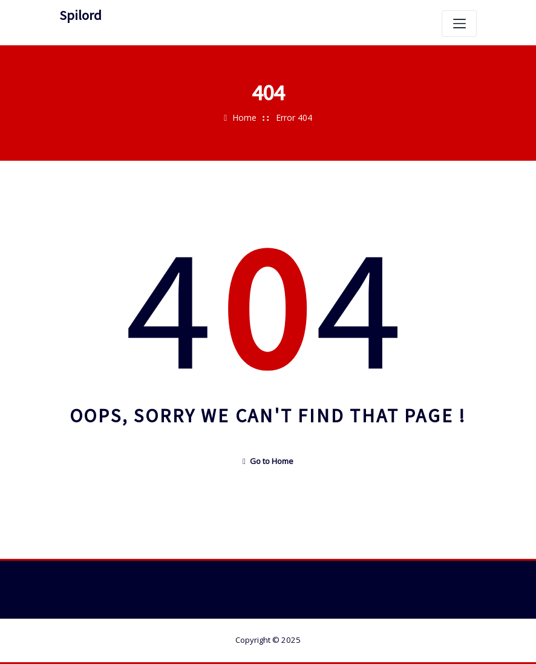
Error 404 (294, 117)
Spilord (80, 15)
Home (244, 117)
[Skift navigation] (459, 23)
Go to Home (268, 461)
